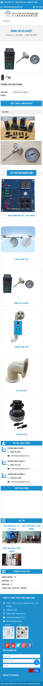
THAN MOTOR (21, 434)
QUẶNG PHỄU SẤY (21, 347)
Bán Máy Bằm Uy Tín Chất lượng (11, 527)
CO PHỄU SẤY (21, 391)
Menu (6, 21)
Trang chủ (9, 35)
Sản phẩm (19, 35)
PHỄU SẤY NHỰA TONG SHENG (12, 550)
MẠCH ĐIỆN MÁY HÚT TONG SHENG (21, 216)
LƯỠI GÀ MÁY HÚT (22, 259)
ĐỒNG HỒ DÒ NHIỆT (21, 303)
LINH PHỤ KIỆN (31, 35)
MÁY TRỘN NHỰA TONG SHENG (31, 527)
